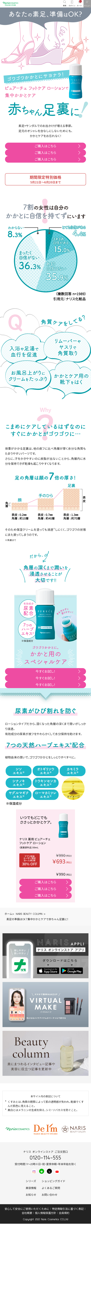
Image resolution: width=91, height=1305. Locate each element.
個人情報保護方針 (45, 1213)
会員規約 (64, 1213)
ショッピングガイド (53, 1181)
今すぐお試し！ (45, 678)
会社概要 (27, 1213)
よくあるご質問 (51, 1188)
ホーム (8, 914)
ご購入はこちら (45, 152)
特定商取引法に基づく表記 (68, 1209)
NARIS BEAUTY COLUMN (29, 914)
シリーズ (31, 1181)
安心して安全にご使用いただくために (27, 1209)
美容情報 (31, 1188)
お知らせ (31, 1195)
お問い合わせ (49, 1195)
